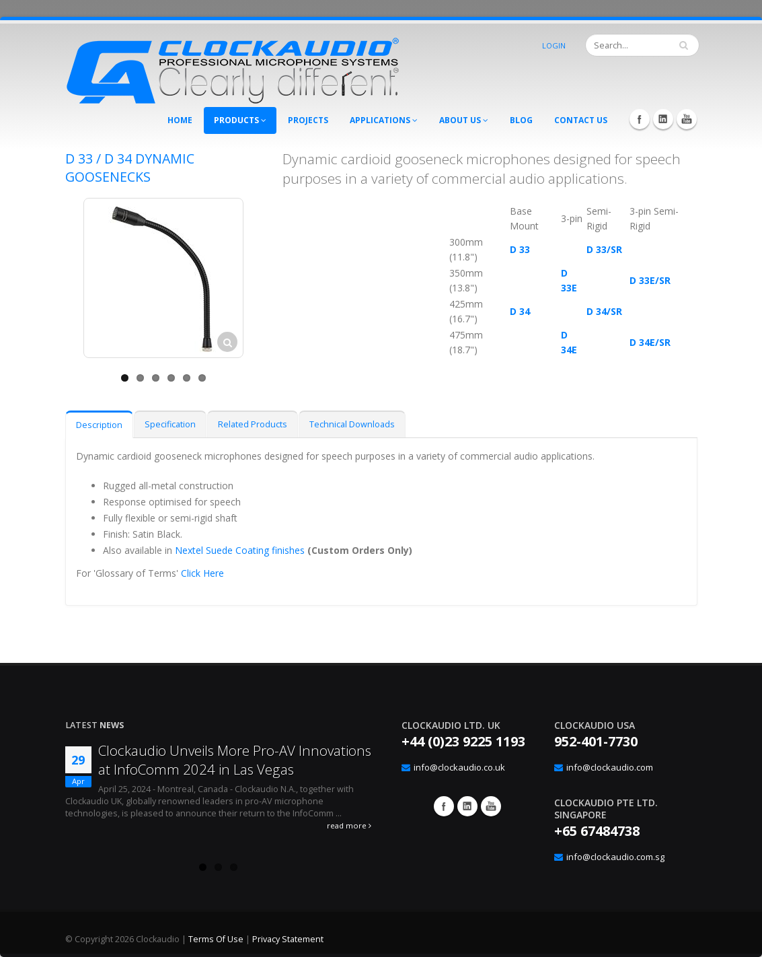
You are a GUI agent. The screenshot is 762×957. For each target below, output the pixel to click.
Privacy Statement (287, 939)
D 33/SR (604, 249)
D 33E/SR (650, 280)
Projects (308, 120)
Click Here (202, 573)
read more (349, 825)
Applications (384, 120)
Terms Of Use (215, 939)
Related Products (252, 424)
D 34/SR (604, 311)
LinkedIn (663, 119)
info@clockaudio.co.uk (459, 767)
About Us (463, 120)
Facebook (640, 119)
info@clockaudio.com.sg (615, 857)
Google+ (467, 806)
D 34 (520, 311)
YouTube (687, 119)
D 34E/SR (650, 342)
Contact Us (580, 120)
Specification (170, 424)
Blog (521, 120)
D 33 (520, 249)
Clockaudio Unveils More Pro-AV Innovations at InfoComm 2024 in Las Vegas (234, 760)
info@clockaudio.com (609, 767)
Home (179, 120)
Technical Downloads (352, 424)
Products (240, 120)
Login (554, 45)
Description (99, 425)
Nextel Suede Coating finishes (240, 550)
